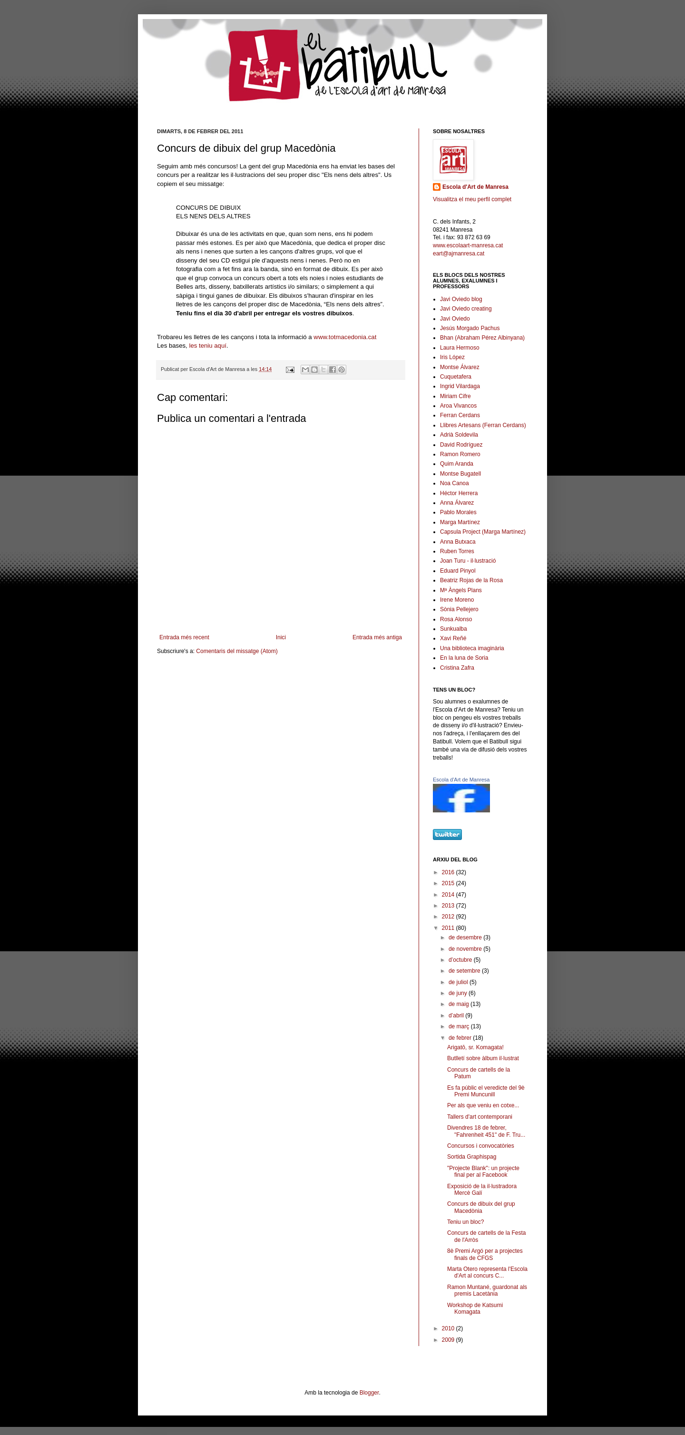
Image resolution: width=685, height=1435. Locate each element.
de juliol (459, 982)
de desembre (466, 937)
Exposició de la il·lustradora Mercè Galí (482, 1189)
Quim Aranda (456, 463)
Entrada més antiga (377, 637)
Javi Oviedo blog (461, 299)
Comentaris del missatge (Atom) (236, 651)
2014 (449, 894)
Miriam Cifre (455, 396)
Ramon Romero (460, 454)
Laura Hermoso (460, 347)
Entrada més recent (184, 637)
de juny (459, 993)
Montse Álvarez (460, 367)
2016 (449, 872)
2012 (449, 916)
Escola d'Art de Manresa (475, 187)
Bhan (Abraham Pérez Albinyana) (482, 337)
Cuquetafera (455, 376)
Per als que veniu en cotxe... (483, 1105)
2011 (449, 928)
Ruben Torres (457, 551)
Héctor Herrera (459, 493)
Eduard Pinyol (458, 570)
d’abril (457, 1015)
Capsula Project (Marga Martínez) (483, 531)
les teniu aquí (207, 345)
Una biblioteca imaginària (472, 648)
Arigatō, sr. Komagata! (475, 1047)
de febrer (461, 1038)
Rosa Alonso (456, 619)
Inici (281, 637)
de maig (459, 1004)
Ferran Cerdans (460, 415)
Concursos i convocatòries (480, 1145)
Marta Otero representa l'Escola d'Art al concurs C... (487, 1272)
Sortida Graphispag (471, 1156)
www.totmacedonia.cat (344, 337)
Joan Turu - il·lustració (468, 560)
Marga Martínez (460, 522)
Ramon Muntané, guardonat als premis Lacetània (487, 1290)
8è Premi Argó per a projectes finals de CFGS (485, 1254)
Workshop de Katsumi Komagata (475, 1308)
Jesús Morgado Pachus (469, 328)
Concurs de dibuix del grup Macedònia (481, 1207)
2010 (449, 1328)
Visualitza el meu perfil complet (472, 199)
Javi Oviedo (455, 318)
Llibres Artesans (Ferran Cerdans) (483, 425)
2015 (449, 883)
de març (460, 1026)
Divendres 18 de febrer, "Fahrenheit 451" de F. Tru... (486, 1131)
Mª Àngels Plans (461, 590)
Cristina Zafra (457, 667)
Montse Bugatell (460, 473)
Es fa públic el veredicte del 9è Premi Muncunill (486, 1091)
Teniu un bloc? (465, 1222)
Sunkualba (453, 628)
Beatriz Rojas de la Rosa (471, 580)
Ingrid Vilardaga (460, 386)
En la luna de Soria (464, 657)
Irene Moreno (457, 599)
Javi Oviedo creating (466, 308)
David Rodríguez (461, 444)
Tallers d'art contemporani (479, 1116)
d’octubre (461, 960)
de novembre (466, 949)
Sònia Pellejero (459, 609)
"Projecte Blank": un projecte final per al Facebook (483, 1171)
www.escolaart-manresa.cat (468, 245)
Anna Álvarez (457, 502)
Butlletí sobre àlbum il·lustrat (483, 1058)
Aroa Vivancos (458, 405)
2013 (449, 905)
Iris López (452, 357)
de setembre (465, 970)
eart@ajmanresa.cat (458, 253)
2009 (449, 1340)
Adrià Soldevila (459, 434)
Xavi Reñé (453, 638)
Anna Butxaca (458, 541)
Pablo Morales (458, 512)
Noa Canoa (454, 483)
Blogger (369, 1392)
